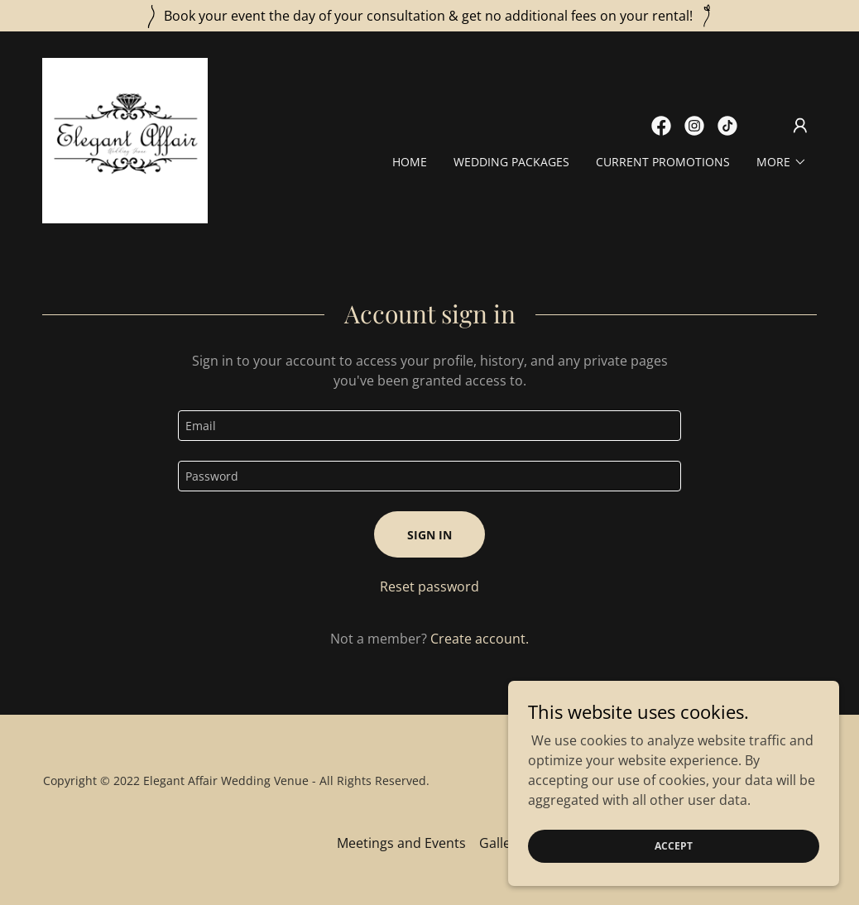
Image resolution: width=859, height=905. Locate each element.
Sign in (429, 535)
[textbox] (429, 425)
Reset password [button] (429, 586)
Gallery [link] (501, 843)
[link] (125, 139)
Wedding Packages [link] (511, 162)
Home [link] (409, 162)
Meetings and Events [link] (401, 843)
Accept (674, 846)
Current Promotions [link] (663, 162)
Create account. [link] (479, 639)
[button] (800, 125)
